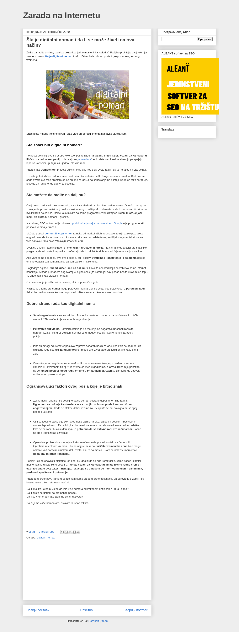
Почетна (86, 610)
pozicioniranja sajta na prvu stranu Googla (97, 223)
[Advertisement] (87, 571)
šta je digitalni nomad (58, 56)
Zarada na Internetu (61, 15)
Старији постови (136, 610)
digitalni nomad (46, 537)
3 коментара (46, 531)
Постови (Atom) (98, 620)
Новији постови (37, 610)
